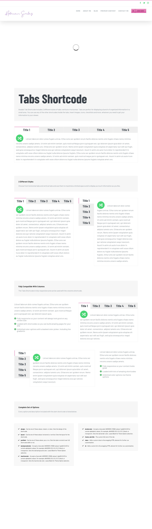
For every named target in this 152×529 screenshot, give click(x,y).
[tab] (26, 130)
